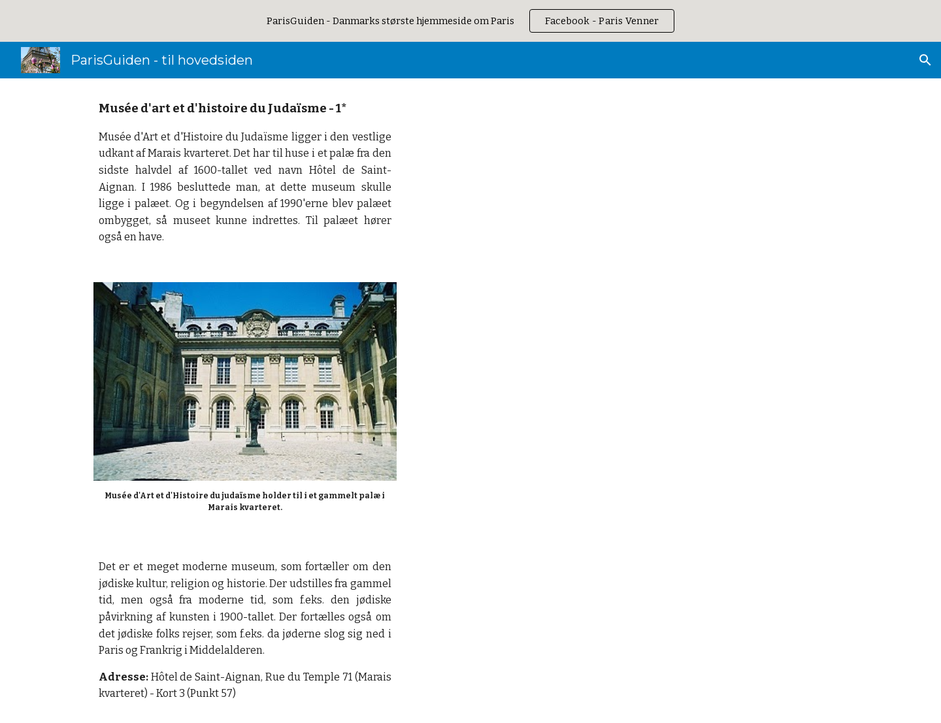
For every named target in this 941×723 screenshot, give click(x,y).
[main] (245, 172)
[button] (925, 60)
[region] (470, 21)
